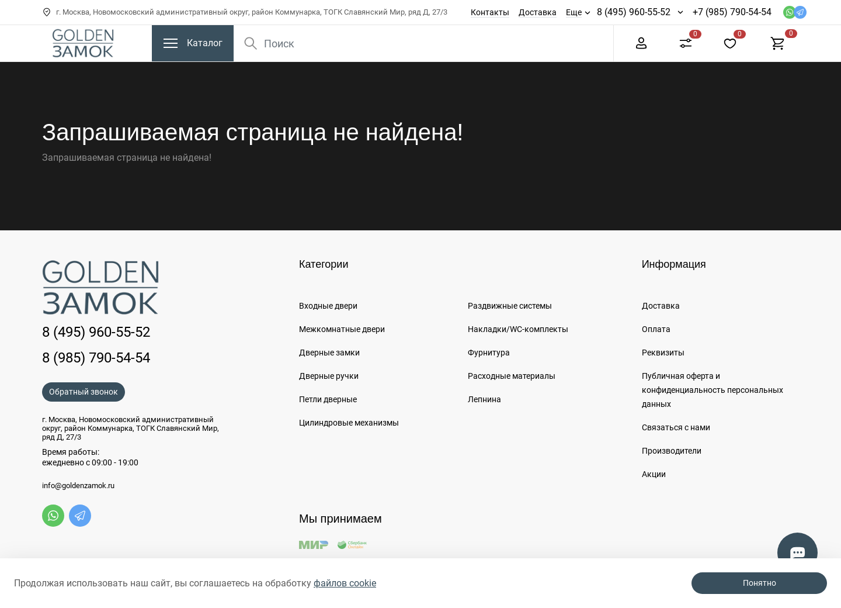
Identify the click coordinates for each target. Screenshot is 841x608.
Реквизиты (663, 352)
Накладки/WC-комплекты (518, 329)
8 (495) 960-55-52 (633, 12)
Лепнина (484, 399)
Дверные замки (329, 352)
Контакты (490, 12)
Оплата (656, 329)
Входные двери (328, 305)
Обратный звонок (83, 391)
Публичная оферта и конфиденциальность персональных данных (712, 390)
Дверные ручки (329, 376)
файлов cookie (345, 583)
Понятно (759, 583)
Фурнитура (489, 352)
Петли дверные (328, 399)
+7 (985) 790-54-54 (732, 12)
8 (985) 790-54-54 (96, 358)
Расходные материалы (511, 376)
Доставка (538, 12)
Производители (671, 450)
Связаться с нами (676, 427)
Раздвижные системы (510, 305)
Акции (654, 474)
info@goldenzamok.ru (78, 486)
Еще (574, 12)
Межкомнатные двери (342, 329)
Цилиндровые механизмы (349, 422)
